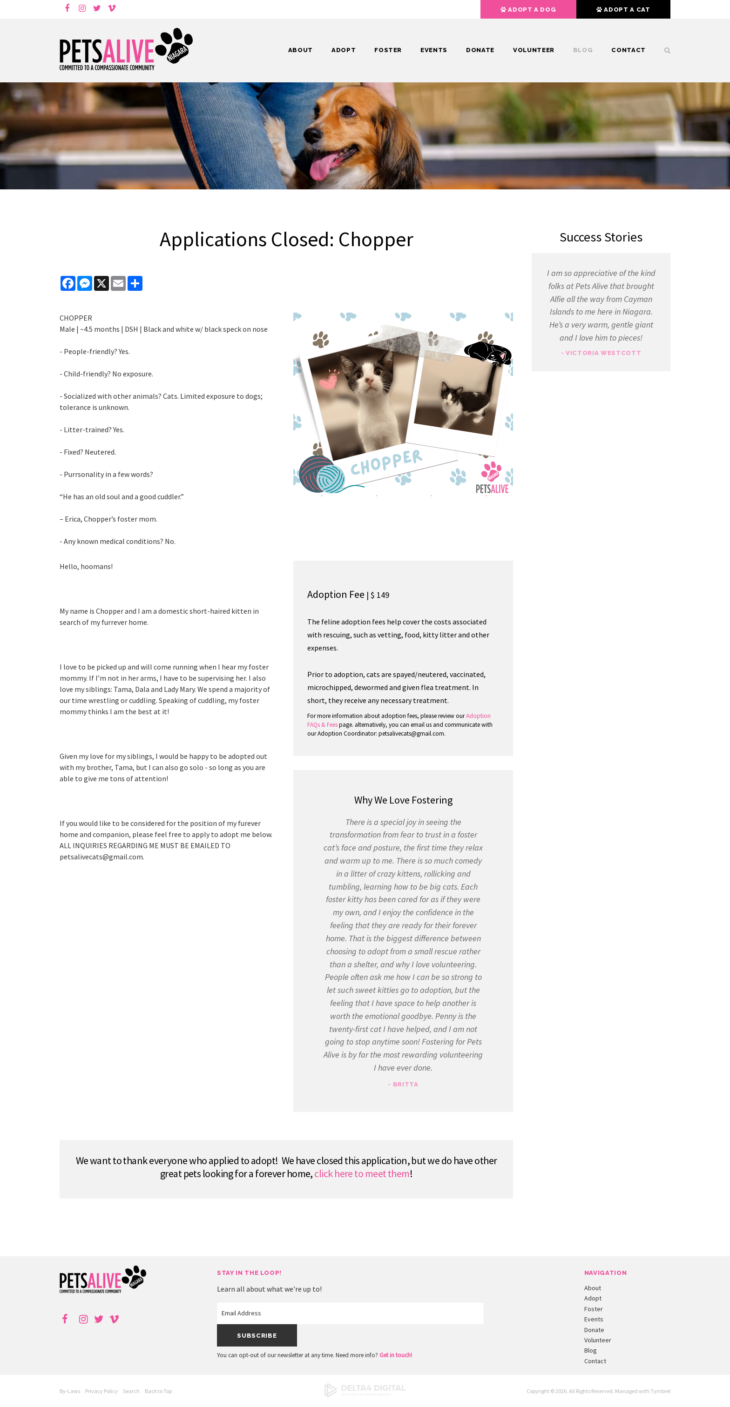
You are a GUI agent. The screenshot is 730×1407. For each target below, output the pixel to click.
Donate (480, 50)
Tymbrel (660, 1390)
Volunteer (533, 50)
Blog (583, 50)
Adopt (343, 50)
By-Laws (70, 1390)
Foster (388, 50)
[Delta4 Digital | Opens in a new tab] (365, 1395)
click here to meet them (361, 1173)
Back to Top (158, 1390)
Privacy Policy (101, 1390)
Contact (628, 50)
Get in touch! (395, 1355)
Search (662, 50)
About (300, 50)
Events (433, 50)
